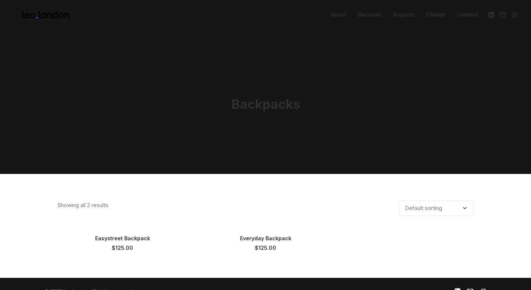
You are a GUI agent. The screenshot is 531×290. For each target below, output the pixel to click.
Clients (436, 17)
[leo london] (36, 17)
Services (369, 17)
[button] (492, 17)
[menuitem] (338, 17)
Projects (404, 17)
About (338, 17)
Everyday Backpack (265, 235)
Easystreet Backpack (122, 235)
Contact (467, 17)
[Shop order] (436, 205)
